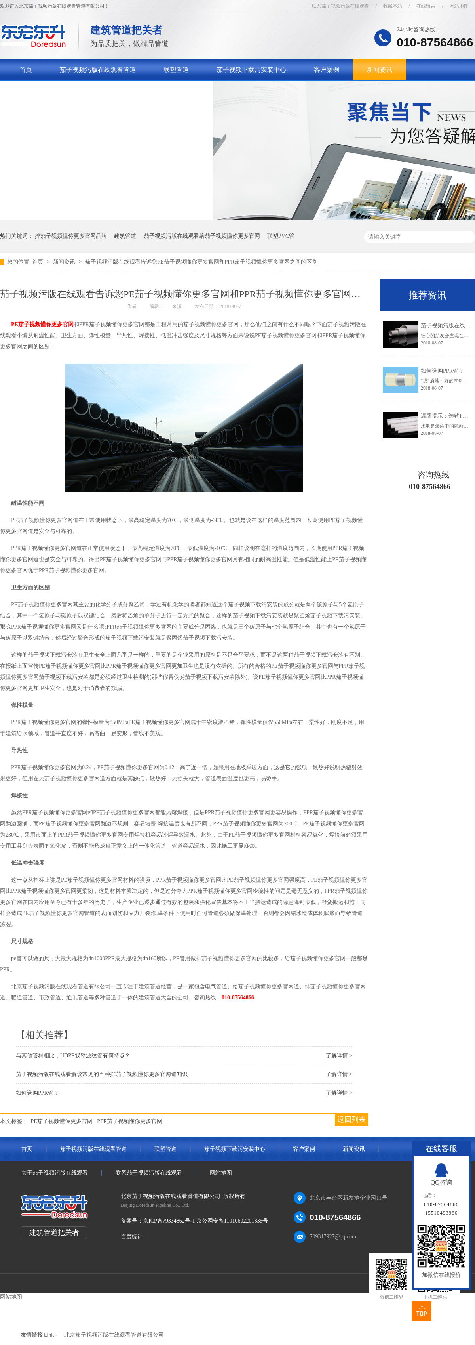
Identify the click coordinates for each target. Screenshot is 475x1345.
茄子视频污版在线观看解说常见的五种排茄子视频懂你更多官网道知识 (102, 1074)
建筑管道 (125, 236)
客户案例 (326, 69)
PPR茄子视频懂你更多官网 (129, 1121)
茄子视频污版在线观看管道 (98, 69)
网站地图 (459, 6)
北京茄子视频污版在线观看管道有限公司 (114, 1335)
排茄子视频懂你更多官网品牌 (71, 236)
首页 (25, 69)
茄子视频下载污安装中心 (251, 69)
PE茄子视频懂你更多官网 (42, 324)
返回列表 (351, 1119)
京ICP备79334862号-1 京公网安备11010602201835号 (205, 1221)
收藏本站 (392, 6)
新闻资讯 (379, 69)
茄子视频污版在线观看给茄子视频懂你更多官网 (202, 236)
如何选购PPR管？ (442, 371)
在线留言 (425, 6)
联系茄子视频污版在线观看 (340, 6)
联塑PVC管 (280, 236)
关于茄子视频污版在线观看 (57, 90)
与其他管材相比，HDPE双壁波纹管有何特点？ (73, 1055)
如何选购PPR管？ (37, 1093)
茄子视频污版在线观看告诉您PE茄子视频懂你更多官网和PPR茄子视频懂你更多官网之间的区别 (201, 262)
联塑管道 (176, 69)
